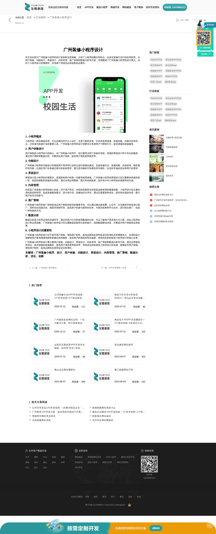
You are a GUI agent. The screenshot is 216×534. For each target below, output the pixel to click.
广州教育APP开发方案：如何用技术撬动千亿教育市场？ (59, 412)
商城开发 (114, 7)
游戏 (130, 497)
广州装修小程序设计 (60, 17)
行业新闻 (41, 17)
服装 (96, 497)
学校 (87, 497)
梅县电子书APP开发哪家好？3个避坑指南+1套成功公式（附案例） (129, 321)
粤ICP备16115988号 (94, 505)
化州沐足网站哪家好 (101, 420)
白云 (45, 457)
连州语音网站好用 (162, 205)
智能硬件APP (156, 71)
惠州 (54, 462)
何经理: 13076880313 (175, 7)
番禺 (36, 457)
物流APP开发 (171, 76)
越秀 (63, 457)
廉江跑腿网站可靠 (123, 370)
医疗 (113, 497)
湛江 (36, 467)
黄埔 (27, 462)
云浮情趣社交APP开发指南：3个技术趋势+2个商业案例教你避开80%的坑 (69, 296)
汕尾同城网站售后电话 (163, 221)
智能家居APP (156, 76)
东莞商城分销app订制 (163, 216)
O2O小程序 (111, 457)
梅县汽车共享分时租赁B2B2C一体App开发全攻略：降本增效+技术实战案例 (129, 296)
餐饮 (122, 497)
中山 (27, 467)
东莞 (63, 462)
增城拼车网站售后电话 (42, 416)
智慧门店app (155, 82)
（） (203, 20)
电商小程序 (107, 462)
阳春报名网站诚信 (100, 416)
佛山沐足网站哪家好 (64, 370)
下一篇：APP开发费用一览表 (113, 268)
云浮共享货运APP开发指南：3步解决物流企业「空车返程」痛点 (64, 408)
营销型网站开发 (94, 457)
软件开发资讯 (152, 7)
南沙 (36, 462)
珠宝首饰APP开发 (173, 60)
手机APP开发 (156, 60)
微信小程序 (101, 7)
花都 (54, 457)
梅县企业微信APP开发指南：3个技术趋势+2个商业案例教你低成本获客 (128, 412)
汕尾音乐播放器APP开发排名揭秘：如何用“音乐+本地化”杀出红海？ (69, 347)
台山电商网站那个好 (163, 211)
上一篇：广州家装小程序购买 (44, 268)
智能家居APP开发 (173, 71)
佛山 (45, 462)
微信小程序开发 (128, 457)
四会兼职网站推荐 (123, 345)
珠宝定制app (171, 65)
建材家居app (170, 82)
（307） (185, 20)
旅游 (139, 497)
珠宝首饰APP (156, 65)
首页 (79, 7)
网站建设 (126, 7)
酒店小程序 (92, 462)
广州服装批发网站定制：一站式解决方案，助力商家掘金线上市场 (69, 321)
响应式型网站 (123, 462)
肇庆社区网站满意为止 (163, 195)
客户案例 (138, 7)
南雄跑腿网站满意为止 (103, 408)
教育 (104, 497)
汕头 (45, 467)
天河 (27, 457)
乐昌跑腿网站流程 (40, 420)
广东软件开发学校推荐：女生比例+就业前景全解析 (176, 200)
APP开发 (88, 7)
